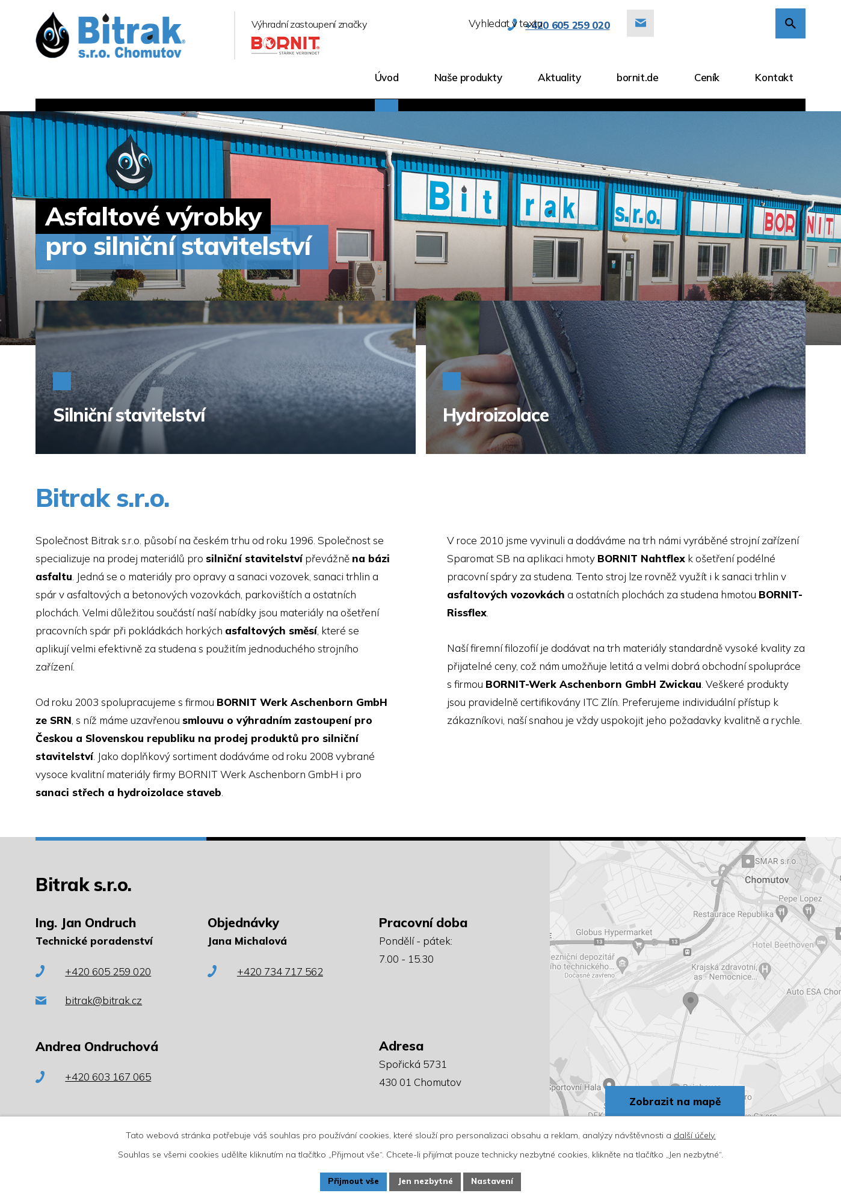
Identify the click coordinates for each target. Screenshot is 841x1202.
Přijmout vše (350, 1181)
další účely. (695, 1134)
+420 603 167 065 (108, 1076)
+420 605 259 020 (108, 971)
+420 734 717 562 (280, 971)
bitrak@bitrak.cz (103, 1000)
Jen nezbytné (426, 1181)
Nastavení (496, 1181)
